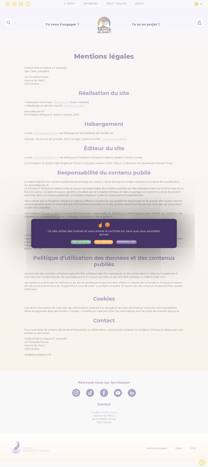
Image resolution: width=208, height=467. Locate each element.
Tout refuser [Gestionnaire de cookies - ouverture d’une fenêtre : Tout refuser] (103, 242)
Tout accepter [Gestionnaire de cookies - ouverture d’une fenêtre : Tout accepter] (81, 242)
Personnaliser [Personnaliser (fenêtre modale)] (126, 242)
